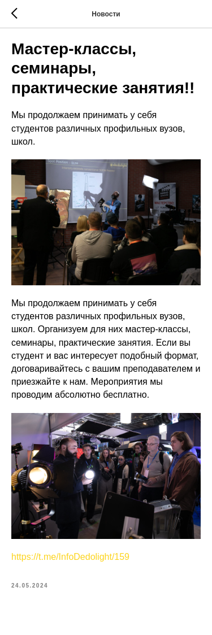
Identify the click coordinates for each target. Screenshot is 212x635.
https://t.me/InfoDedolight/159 (70, 557)
